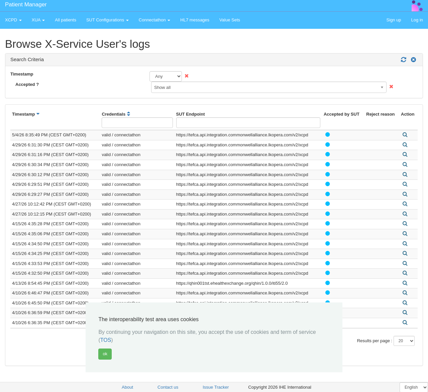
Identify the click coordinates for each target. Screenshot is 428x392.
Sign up (393, 19)
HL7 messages (194, 19)
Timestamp (21, 74)
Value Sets (229, 19)
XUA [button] (38, 19)
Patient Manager (26, 4)
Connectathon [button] (155, 19)
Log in (417, 19)
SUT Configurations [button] (107, 19)
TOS (105, 340)
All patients (65, 19)
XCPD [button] (13, 19)
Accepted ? (27, 84)
